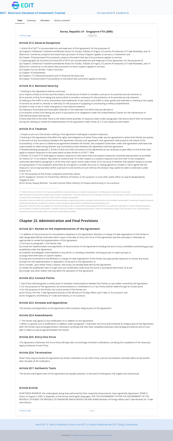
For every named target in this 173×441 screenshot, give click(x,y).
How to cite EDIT (78, 424)
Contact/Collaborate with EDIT (102, 424)
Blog (121, 424)
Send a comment (62, 20)
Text (19, 20)
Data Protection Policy (104, 435)
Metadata (45, 20)
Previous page (25, 35)
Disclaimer (75, 435)
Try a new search (106, 13)
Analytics (123, 13)
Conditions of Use (87, 435)
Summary (31, 20)
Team (51, 424)
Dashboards (132, 424)
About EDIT (41, 424)
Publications (62, 424)
